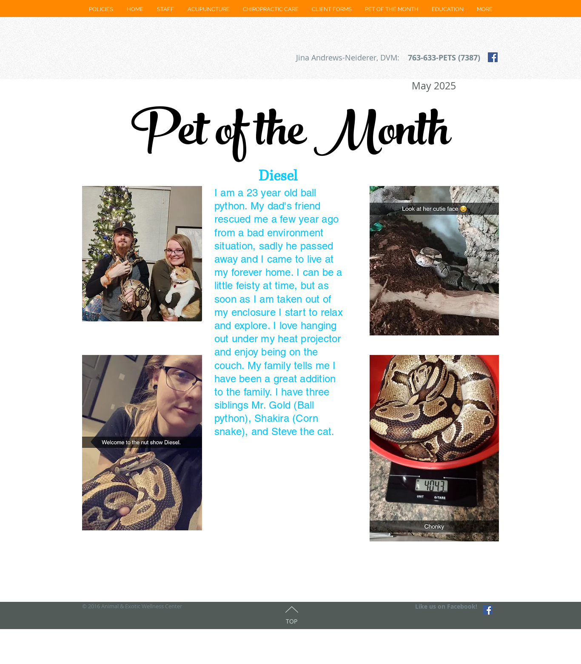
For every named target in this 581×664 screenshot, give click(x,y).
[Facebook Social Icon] (493, 57)
